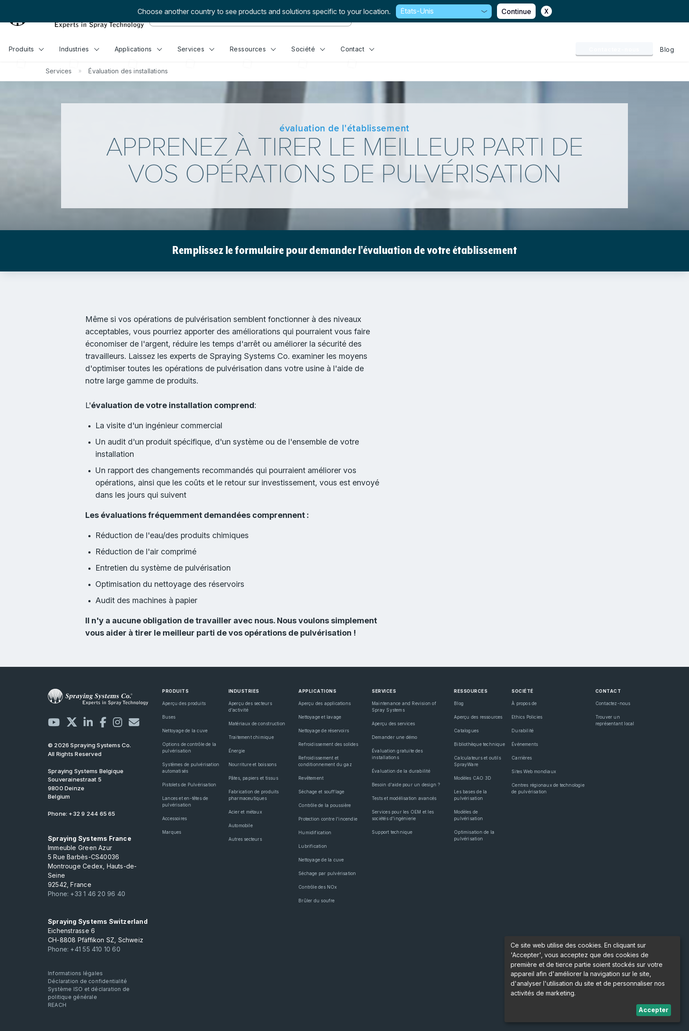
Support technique (392, 832)
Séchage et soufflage (321, 791)
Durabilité (522, 730)
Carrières (521, 757)
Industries (79, 49)
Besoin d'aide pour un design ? (406, 784)
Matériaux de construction (256, 723)
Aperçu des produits (184, 703)
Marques (171, 832)
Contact (357, 49)
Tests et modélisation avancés (404, 798)
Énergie (236, 750)
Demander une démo (394, 737)
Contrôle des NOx (317, 887)
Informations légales (75, 973)
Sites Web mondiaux (533, 771)
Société (308, 49)
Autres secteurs (245, 839)
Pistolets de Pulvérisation (189, 784)
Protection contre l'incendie (327, 818)
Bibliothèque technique (479, 744)
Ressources (253, 49)
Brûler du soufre (316, 900)
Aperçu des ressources (478, 717)
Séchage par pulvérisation (327, 873)
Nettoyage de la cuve (184, 730)
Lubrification (312, 846)
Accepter (653, 1009)
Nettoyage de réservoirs (323, 730)
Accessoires (174, 818)
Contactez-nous (614, 49)
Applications (138, 49)
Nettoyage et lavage (319, 717)
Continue (516, 11)
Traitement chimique (251, 737)
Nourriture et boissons (252, 764)
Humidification (314, 832)
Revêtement (310, 778)
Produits (26, 49)
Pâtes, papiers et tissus (253, 778)
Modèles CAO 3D (472, 778)
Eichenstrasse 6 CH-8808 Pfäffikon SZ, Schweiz (98, 931)
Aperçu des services (393, 723)
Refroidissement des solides (328, 744)
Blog (667, 49)
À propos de (524, 703)
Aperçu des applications (324, 703)
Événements (524, 744)
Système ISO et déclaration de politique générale (89, 993)
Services (196, 49)
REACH (57, 1005)
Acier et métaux (245, 811)
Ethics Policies (526, 717)
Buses (168, 717)
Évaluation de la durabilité (401, 771)
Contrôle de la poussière (324, 805)
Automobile (240, 825)
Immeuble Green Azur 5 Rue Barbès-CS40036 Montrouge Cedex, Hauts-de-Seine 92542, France (92, 861)
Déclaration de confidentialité (87, 981)
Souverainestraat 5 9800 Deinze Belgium (85, 783)
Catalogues (466, 730)
